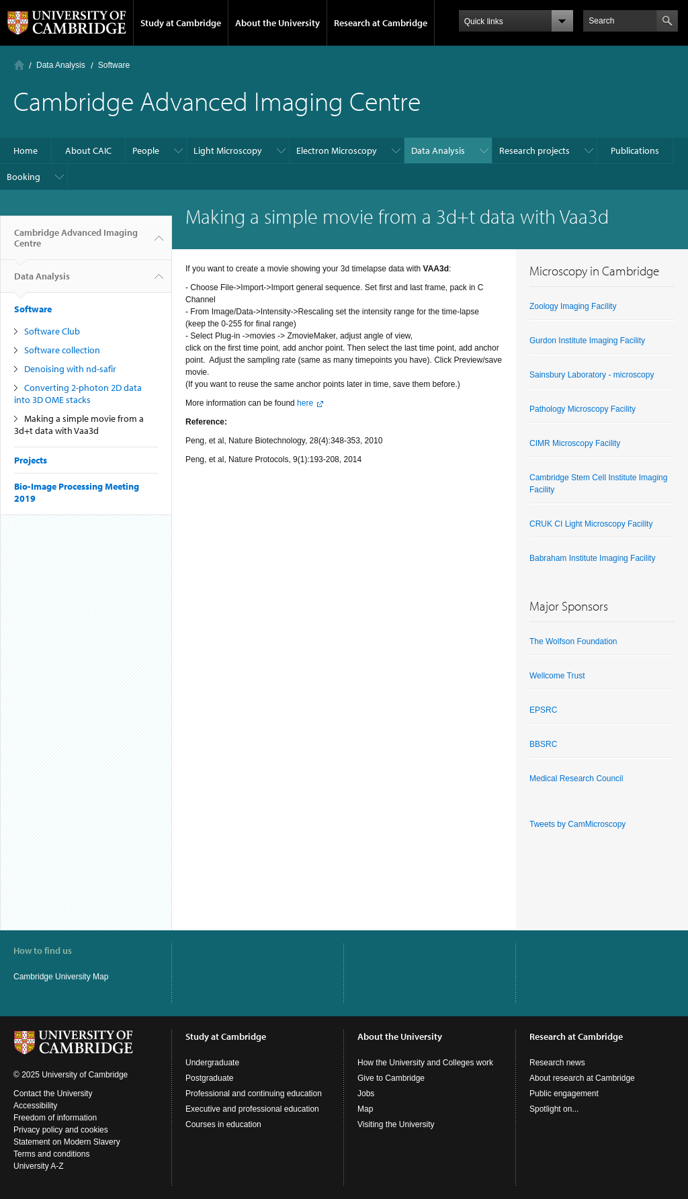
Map (365, 1109)
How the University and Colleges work (425, 1062)
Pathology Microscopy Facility (582, 409)
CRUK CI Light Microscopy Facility (590, 524)
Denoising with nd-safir (70, 369)
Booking (23, 177)
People (145, 150)
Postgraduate (209, 1078)
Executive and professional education (252, 1109)
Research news (557, 1062)
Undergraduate (212, 1062)
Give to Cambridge (391, 1078)
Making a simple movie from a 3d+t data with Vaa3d (79, 424)
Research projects (534, 150)
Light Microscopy (228, 150)
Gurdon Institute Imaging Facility (587, 340)
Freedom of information (55, 1117)
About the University (277, 23)
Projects (30, 460)
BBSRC (543, 744)
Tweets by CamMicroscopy (577, 824)
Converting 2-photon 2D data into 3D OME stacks (78, 394)
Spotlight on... (553, 1109)
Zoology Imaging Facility (572, 306)
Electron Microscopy (336, 150)
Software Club (52, 331)
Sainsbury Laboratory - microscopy (591, 375)
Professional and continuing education (253, 1093)
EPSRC (543, 710)
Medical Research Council (576, 778)
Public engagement (564, 1093)
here (305, 403)
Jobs (365, 1093)
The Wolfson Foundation (573, 641)
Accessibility (35, 1105)
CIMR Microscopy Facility (574, 443)
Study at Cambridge (180, 23)
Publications (635, 150)
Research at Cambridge (380, 23)
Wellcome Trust (557, 675)
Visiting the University (396, 1124)
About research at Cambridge (582, 1078)
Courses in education (223, 1124)
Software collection (62, 350)
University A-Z (38, 1166)
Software (114, 65)
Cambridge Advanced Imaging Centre (76, 243)
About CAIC (88, 150)
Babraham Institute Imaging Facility (592, 558)
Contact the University (52, 1093)
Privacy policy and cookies (60, 1130)
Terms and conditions (51, 1154)
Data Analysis (60, 65)
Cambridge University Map (60, 976)
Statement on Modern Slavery (66, 1142)
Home (19, 65)
